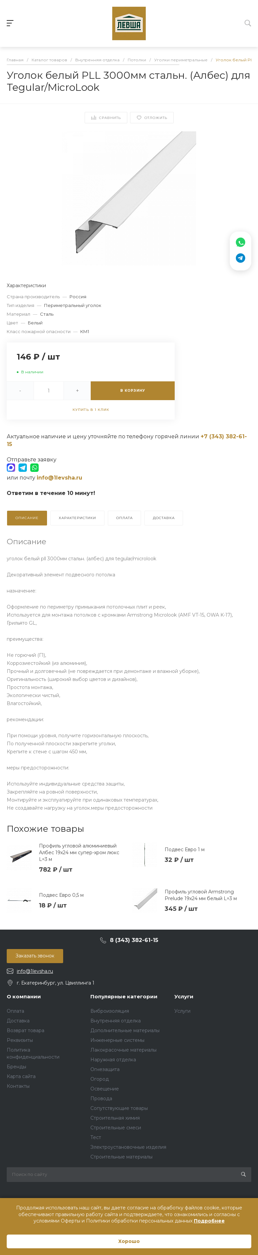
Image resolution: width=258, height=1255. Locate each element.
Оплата (15, 1011)
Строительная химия (115, 1118)
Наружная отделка (113, 1060)
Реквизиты (20, 1040)
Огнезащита (105, 1069)
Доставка (18, 1021)
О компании (24, 996)
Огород (99, 1079)
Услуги (184, 996)
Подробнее (209, 1221)
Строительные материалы (121, 1157)
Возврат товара (25, 1030)
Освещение (104, 1089)
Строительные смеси (115, 1128)
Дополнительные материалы (125, 1030)
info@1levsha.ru (35, 971)
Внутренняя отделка (115, 1021)
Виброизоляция (109, 1011)
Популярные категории (124, 996)
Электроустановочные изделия (128, 1147)
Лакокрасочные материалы (123, 1050)
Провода (101, 1098)
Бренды (16, 1067)
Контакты (18, 1086)
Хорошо (129, 1241)
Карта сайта (21, 1076)
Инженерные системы (117, 1040)
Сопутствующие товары (119, 1108)
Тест (95, 1137)
